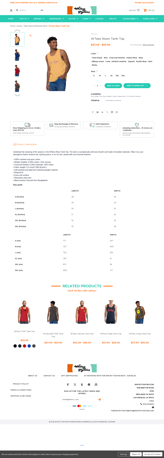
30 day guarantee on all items (65, 127)
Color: (95, 54)
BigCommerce (84, 422)
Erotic (113, 19)
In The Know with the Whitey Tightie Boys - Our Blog (110, 376)
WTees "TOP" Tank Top (24, 331)
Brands (39, 18)
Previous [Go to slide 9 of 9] (17, 30)
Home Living (150, 18)
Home (10, 19)
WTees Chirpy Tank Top (140, 334)
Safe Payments (102, 124)
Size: (94, 71)
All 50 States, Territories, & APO (23, 133)
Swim (87, 18)
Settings (123, 454)
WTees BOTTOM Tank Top (53, 335)
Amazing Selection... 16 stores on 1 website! (137, 129)
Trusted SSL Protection (103, 127)
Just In (24, 18)
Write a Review (148, 45)
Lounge (99, 19)
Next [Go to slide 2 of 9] (17, 95)
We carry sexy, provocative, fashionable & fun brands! (136, 134)
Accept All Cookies (152, 454)
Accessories (130, 18)
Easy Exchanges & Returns (66, 124)
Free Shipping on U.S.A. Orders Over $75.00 (27, 129)
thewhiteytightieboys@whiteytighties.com (132, 411)
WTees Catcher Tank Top (82, 334)
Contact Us (49, 376)
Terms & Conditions (20, 390)
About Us (32, 376)
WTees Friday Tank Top (111, 334)
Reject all (136, 454)
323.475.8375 (148, 3)
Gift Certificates (69, 376)
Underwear (56, 18)
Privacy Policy (21, 384)
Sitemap (112, 422)
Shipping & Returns (21, 396)
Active (73, 18)
